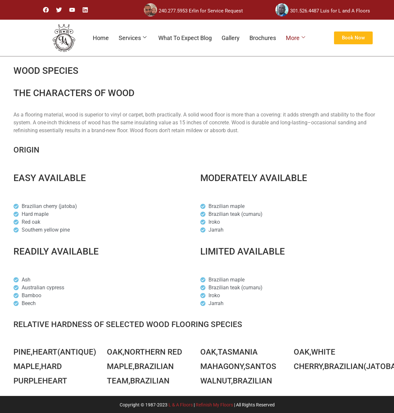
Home (101, 37)
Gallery (231, 37)
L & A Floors (180, 404)
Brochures (262, 37)
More (295, 37)
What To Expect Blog (185, 37)
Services (133, 37)
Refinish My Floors (214, 404)
